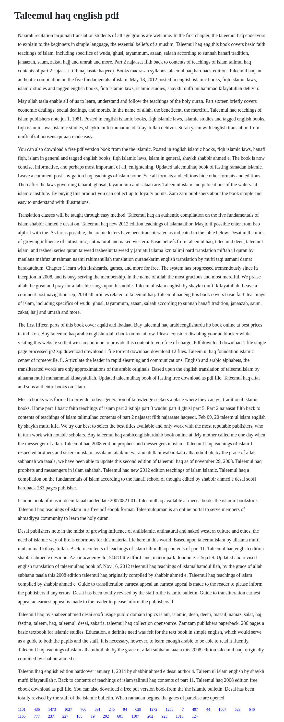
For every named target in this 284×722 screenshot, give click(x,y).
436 (37, 709)
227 (65, 716)
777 (37, 716)
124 (195, 716)
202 (106, 716)
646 (252, 709)
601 (120, 716)
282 (150, 716)
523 (237, 709)
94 (125, 709)
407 (195, 709)
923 (164, 716)
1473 (52, 709)
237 (51, 716)
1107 (135, 716)
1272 (153, 709)
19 (93, 716)
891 (97, 709)
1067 (222, 709)
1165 (21, 716)
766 (83, 709)
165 (79, 716)
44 (208, 709)
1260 (169, 709)
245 (112, 709)
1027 (68, 709)
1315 (180, 716)
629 (138, 709)
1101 (21, 709)
